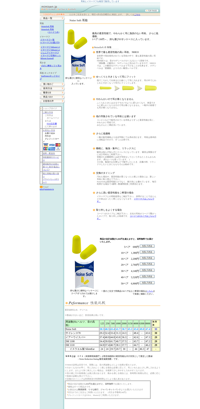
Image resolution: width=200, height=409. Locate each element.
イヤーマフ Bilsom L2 (50, 50)
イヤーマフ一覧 (47, 40)
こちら (137, 14)
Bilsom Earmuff (47, 58)
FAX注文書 (52, 123)
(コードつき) (53, 32)
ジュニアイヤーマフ (50, 52)
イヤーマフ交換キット (51, 55)
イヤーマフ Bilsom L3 (50, 47)
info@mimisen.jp (47, 189)
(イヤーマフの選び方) (50, 42)
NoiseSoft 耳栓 (47, 26)
